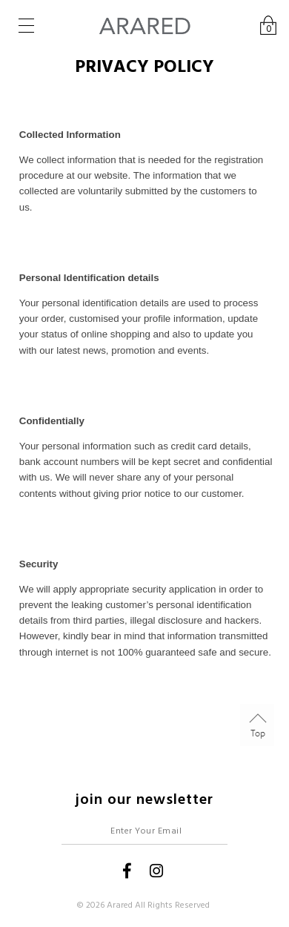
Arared (120, 905)
